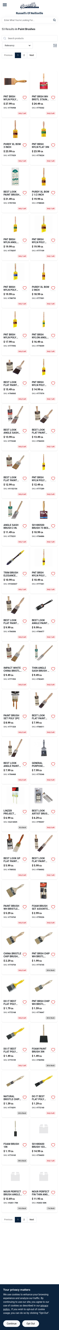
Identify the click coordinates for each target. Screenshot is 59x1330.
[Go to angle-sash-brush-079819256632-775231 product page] (15, 523)
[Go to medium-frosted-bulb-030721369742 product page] (15, 618)
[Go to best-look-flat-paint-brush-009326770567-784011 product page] (43, 713)
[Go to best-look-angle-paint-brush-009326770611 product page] (43, 618)
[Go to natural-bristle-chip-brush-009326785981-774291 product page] (15, 1094)
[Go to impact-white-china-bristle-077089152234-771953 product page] (15, 665)
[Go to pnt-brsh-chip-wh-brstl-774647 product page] (43, 999)
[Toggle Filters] (55, 45)
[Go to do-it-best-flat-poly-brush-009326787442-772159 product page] (15, 1046)
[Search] (54, 19)
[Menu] (5, 5)
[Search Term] (29, 20)
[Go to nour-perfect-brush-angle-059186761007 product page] (15, 1189)
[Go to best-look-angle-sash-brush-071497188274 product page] (15, 427)
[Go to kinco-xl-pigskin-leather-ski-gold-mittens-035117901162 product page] (15, 142)
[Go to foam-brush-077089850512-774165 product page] (15, 1141)
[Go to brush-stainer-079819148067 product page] (43, 1141)
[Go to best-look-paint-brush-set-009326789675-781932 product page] (15, 189)
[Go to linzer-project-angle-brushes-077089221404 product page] (15, 808)
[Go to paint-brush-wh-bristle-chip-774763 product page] (15, 903)
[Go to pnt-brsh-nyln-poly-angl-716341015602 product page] (43, 380)
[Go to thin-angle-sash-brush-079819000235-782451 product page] (43, 665)
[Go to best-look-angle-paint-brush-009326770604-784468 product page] (15, 761)
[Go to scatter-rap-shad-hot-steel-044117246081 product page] (43, 951)
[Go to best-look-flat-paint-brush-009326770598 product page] (15, 380)
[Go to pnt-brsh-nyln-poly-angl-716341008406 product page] (43, 570)
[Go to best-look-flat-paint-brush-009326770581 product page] (43, 427)
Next (32, 55)
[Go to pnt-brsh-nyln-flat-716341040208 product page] (43, 142)
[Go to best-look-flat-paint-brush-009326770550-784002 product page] (43, 856)
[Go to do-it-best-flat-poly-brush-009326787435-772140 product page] (43, 1094)
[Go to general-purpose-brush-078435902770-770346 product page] (43, 761)
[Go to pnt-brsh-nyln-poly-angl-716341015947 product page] (15, 284)
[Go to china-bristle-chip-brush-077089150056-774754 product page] (15, 951)
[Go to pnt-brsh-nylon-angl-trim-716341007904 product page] (43, 332)
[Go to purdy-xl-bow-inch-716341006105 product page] (43, 284)
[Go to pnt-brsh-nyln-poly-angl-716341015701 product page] (15, 332)
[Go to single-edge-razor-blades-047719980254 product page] (43, 523)
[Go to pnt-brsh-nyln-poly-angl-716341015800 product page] (43, 237)
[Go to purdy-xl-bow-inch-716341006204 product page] (43, 189)
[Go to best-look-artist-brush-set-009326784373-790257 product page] (43, 808)
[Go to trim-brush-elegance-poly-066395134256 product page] (15, 570)
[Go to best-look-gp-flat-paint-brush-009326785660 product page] (15, 856)
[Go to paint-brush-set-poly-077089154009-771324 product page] (15, 713)
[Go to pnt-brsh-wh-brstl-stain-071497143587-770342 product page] (43, 94)
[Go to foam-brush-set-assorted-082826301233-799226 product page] (43, 903)
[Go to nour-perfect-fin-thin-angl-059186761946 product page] (43, 1189)
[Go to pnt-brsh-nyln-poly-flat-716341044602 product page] (15, 94)
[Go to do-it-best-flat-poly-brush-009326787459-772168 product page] (15, 999)
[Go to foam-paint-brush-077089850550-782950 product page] (43, 1046)
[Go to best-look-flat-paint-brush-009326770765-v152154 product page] (15, 475)
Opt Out (31, 1323)
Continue (11, 1323)
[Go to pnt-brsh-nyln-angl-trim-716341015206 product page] (15, 237)
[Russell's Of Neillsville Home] (29, 6)
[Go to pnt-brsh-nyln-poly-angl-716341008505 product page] (43, 475)
